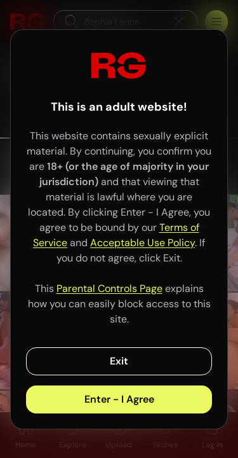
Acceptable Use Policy (142, 242)
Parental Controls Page (109, 288)
